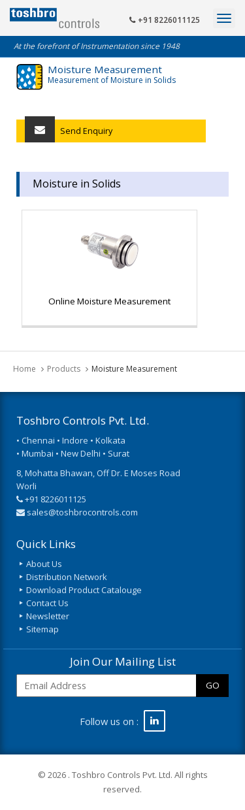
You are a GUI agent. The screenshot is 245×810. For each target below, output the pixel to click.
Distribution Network (66, 577)
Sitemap (42, 629)
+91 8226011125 (164, 19)
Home (24, 368)
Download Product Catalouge (84, 590)
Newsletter (47, 616)
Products (63, 368)
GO (213, 685)
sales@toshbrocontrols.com (82, 512)
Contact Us (47, 603)
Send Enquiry (68, 131)
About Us (44, 564)
